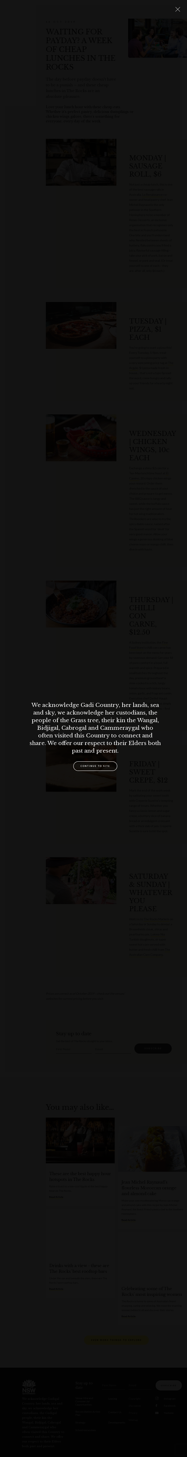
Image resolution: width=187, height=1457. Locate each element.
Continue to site (95, 766)
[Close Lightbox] (177, 9)
